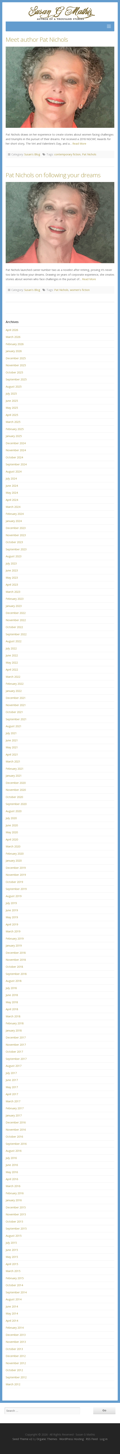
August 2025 (13, 386)
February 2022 (15, 683)
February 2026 (15, 344)
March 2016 (13, 1186)
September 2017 (16, 1059)
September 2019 (16, 889)
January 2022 (14, 691)
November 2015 (16, 1214)
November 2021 (16, 705)
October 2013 (14, 1349)
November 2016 (16, 1129)
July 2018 (11, 988)
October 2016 (14, 1136)
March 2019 (13, 931)
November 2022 (16, 620)
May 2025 (12, 407)
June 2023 (12, 570)
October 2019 (14, 882)
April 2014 (12, 1320)
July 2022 (11, 648)
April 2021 (12, 754)
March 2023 (13, 592)
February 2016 (15, 1193)
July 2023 (11, 563)
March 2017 (13, 1101)
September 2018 (16, 974)
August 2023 (13, 556)
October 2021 (14, 712)
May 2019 (12, 917)
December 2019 (16, 868)
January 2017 (14, 1115)
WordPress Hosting (71, 1439)
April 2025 (12, 415)
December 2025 (16, 358)
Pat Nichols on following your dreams (53, 175)
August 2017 (13, 1066)
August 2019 (13, 896)
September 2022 (16, 634)
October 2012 (14, 1370)
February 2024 (15, 514)
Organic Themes (47, 1439)
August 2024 (13, 471)
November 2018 (16, 959)
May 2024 (12, 492)
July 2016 (11, 1158)
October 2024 (14, 457)
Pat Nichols (89, 154)
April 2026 (12, 330)
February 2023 (15, 599)
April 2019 (12, 924)
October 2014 (14, 1285)
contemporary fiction (67, 154)
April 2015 (12, 1264)
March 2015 (13, 1271)
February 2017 (15, 1108)
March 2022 (13, 676)
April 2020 (12, 839)
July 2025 (11, 393)
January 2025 (14, 436)
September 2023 (16, 549)
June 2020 (12, 825)
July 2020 (11, 818)
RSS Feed (92, 1439)
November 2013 (16, 1342)
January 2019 (14, 945)
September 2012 (16, 1377)
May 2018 (12, 1002)
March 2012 (13, 1384)
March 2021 (13, 761)
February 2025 (15, 429)
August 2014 (13, 1299)
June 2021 (12, 740)
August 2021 (13, 726)
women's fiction (80, 290)
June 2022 (12, 655)
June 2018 (12, 995)
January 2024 (14, 521)
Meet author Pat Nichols (37, 39)
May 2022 (12, 662)
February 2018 (15, 1023)
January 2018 (14, 1030)
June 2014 (12, 1306)
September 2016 (16, 1144)
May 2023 (12, 577)
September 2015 (16, 1228)
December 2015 (16, 1207)
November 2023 (16, 535)
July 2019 (11, 903)
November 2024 (16, 450)
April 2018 (12, 1009)
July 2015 (11, 1242)
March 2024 (13, 507)
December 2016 (16, 1122)
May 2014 (12, 1313)
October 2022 (14, 627)
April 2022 (12, 669)
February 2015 (15, 1278)
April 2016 (12, 1179)
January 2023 (14, 606)
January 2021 (14, 775)
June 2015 (12, 1250)
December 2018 (16, 952)
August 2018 (13, 981)
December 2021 (16, 698)
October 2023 (14, 542)
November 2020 (16, 790)
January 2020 (14, 860)
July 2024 (11, 478)
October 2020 (14, 797)
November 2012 (16, 1363)
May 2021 (12, 747)
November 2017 (16, 1044)
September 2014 (16, 1292)
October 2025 (14, 372)
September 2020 (16, 804)
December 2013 (16, 1335)
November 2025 (16, 365)
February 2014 (15, 1327)
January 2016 (14, 1200)
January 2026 (14, 351)
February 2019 (15, 938)
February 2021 (15, 768)
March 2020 (13, 846)
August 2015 (13, 1235)
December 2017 (16, 1037)
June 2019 (12, 910)
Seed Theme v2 (22, 1439)
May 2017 (12, 1087)
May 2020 (12, 832)
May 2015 (12, 1257)
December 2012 (16, 1356)
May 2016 (12, 1172)
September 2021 (16, 719)
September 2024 (16, 464)
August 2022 (13, 641)
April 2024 (12, 500)
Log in (103, 1439)
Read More (79, 143)
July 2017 (11, 1073)
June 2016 (12, 1165)
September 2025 (16, 379)
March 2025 (13, 422)
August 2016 (13, 1151)
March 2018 (13, 1016)
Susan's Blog (32, 154)
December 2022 (16, 613)
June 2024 (12, 485)
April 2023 (12, 584)
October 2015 (14, 1221)
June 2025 (12, 400)
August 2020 (13, 811)
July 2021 (11, 733)
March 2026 (13, 337)
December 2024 (16, 443)
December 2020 (16, 783)
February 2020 (15, 853)
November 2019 (16, 875)
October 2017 (14, 1051)
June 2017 (12, 1080)
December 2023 (16, 528)
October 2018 (14, 966)
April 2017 (12, 1094)
